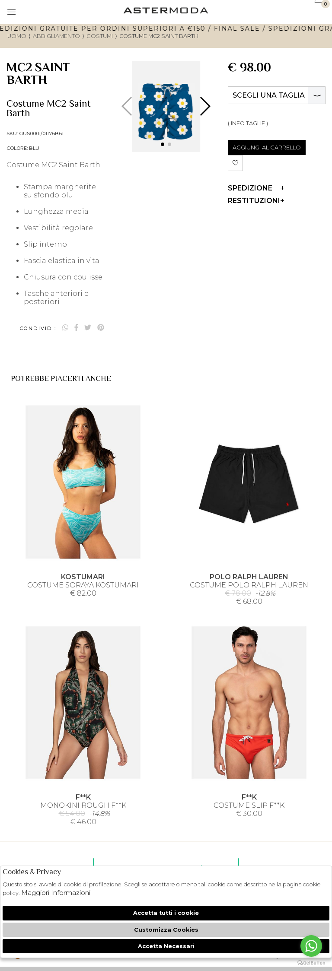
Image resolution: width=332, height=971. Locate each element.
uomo (16, 36)
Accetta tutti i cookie (166, 913)
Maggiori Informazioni (55, 892)
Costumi (99, 36)
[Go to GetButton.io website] (311, 962)
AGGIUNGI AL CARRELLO (267, 147)
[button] (162, 144)
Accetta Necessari (166, 946)
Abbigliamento (56, 36)
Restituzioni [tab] (256, 201)
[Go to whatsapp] (311, 946)
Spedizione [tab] (256, 188)
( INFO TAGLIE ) (248, 123)
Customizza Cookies (166, 930)
